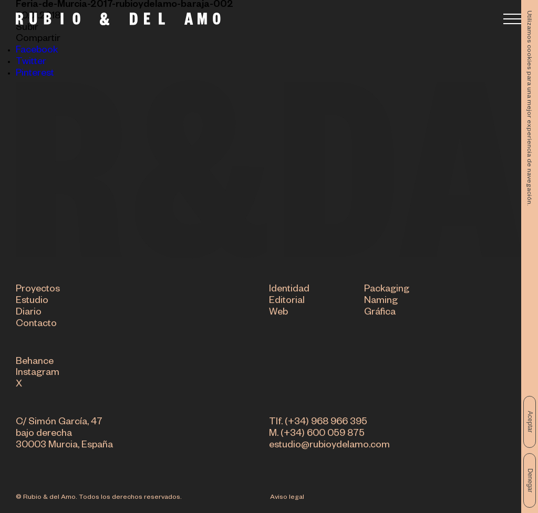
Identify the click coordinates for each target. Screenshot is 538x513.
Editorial (287, 302)
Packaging (386, 290)
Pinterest (35, 74)
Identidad (289, 290)
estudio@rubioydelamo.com (329, 446)
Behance (35, 363)
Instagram (37, 374)
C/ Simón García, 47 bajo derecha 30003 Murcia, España (64, 435)
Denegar (530, 480)
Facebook (37, 51)
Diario (29, 313)
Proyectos (38, 290)
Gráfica (380, 313)
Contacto (36, 325)
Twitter (31, 62)
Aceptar (530, 422)
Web (278, 313)
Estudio (32, 302)
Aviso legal (287, 497)
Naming (381, 302)
